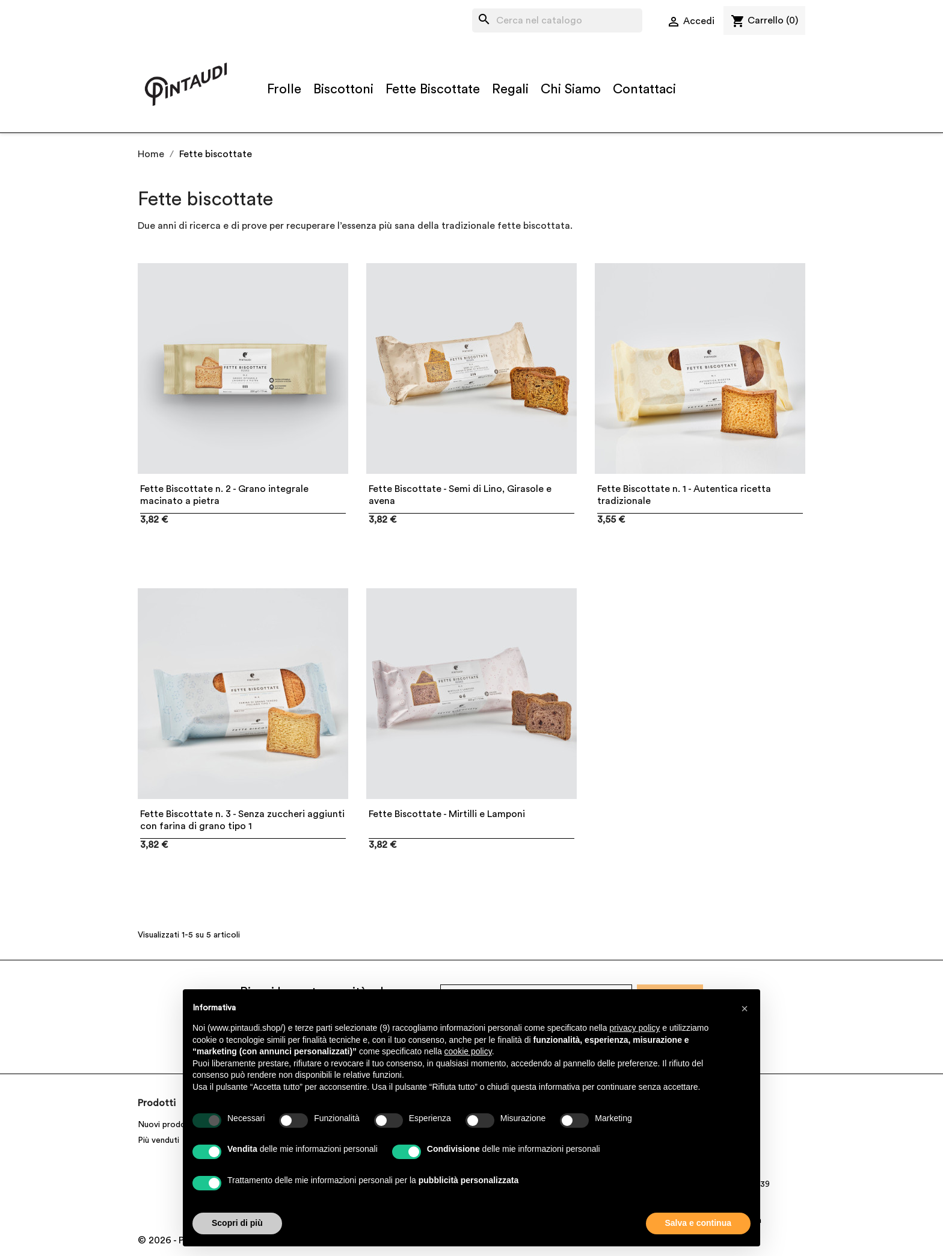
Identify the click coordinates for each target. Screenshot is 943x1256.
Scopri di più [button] (237, 1223)
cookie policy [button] (468, 1051)
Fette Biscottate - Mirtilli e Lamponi (447, 814)
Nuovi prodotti (166, 1125)
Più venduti (158, 1140)
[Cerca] (557, 20)
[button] (744, 1008)
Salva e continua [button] (698, 1223)
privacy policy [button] (634, 1028)
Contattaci (644, 89)
